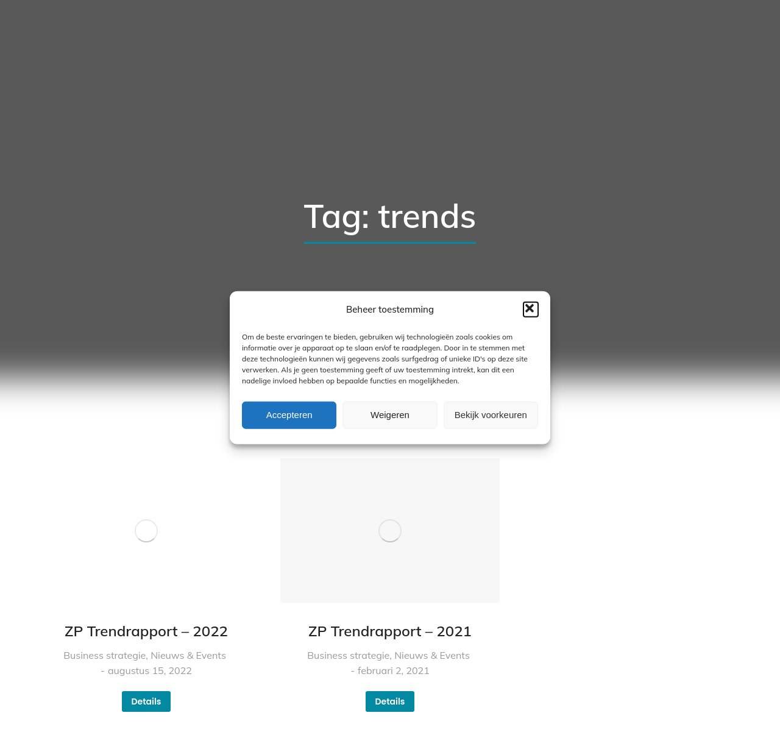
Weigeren (390, 415)
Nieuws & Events (188, 655)
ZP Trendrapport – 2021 (390, 631)
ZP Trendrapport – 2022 (146, 631)
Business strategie (104, 655)
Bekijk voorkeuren (491, 415)
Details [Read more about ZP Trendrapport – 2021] (390, 701)
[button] (530, 309)
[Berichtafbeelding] (146, 530)
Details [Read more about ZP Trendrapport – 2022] (146, 701)
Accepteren (289, 415)
